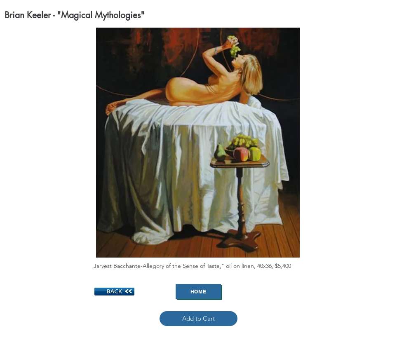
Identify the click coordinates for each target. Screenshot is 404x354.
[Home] (198, 291)
